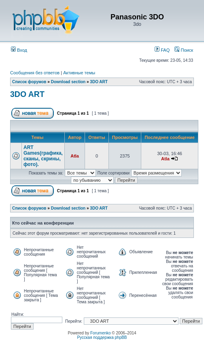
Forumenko (100, 333)
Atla (74, 155)
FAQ (162, 50)
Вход (19, 50)
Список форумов (29, 82)
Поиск (183, 50)
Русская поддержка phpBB (102, 337)
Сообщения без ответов (35, 72)
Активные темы (79, 72)
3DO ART (99, 82)
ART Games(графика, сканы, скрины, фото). (43, 156)
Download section (69, 82)
